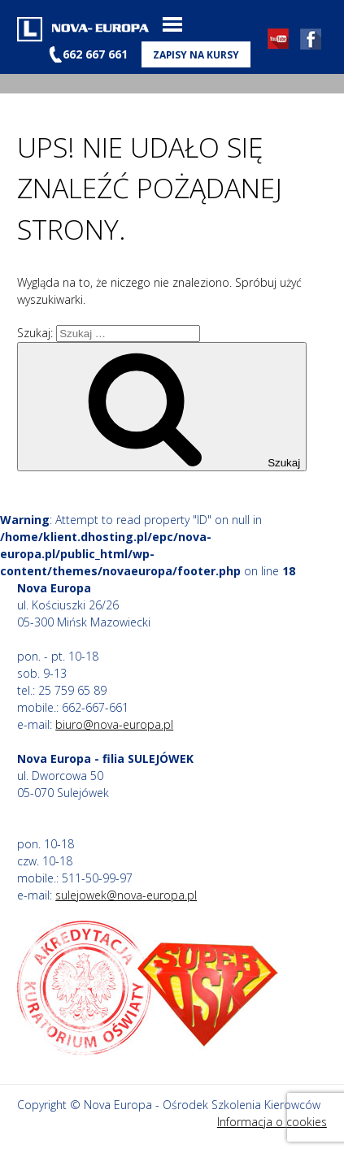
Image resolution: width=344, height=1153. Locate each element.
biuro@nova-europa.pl (114, 724)
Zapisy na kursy (196, 54)
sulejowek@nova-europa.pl (126, 895)
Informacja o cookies (272, 1121)
